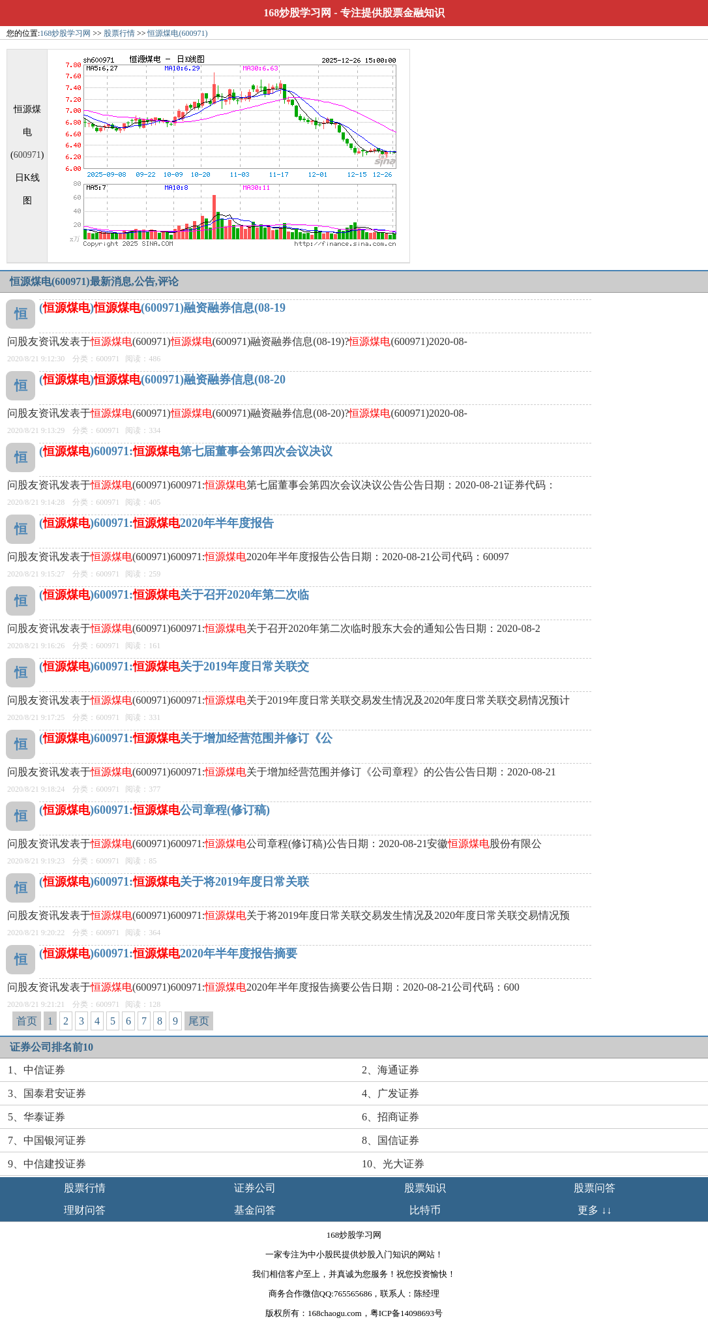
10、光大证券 (393, 1163)
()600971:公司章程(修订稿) (154, 809)
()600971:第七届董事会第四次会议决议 (185, 451)
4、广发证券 (390, 1093)
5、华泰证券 (36, 1116)
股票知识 (425, 1187)
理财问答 (85, 1210)
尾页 (198, 1020)
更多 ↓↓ (595, 1210)
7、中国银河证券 (47, 1140)
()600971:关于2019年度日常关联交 (174, 666)
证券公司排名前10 (51, 1047)
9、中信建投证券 (47, 1163)
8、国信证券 (390, 1140)
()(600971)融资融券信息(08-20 (162, 379)
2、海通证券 (390, 1069)
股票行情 (119, 33)
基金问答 (255, 1210)
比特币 (425, 1210)
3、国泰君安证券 (47, 1093)
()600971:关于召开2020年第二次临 (174, 594)
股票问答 (594, 1187)
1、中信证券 (36, 1069)
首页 (26, 1020)
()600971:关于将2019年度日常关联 (174, 881)
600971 (27, 155)
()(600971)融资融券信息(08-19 (162, 307)
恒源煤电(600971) (177, 33)
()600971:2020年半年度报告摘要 (168, 953)
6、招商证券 (390, 1116)
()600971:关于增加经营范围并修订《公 (185, 738)
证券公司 (255, 1187)
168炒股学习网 (297, 12)
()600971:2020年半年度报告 (156, 523)
